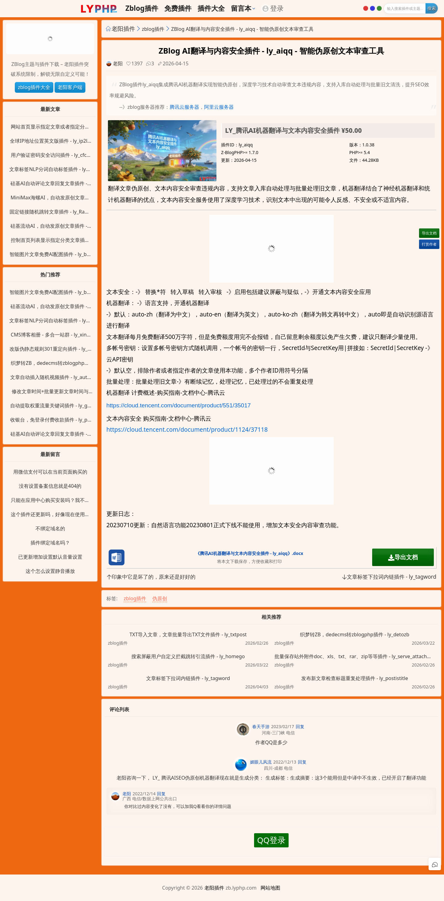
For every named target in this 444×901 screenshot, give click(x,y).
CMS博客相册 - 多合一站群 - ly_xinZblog (50, 335)
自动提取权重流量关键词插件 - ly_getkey (50, 406)
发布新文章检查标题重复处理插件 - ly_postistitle (354, 678)
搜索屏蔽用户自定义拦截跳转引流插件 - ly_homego (188, 656)
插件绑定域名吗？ (50, 542)
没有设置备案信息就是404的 (50, 486)
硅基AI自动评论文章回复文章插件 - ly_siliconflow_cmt (50, 183)
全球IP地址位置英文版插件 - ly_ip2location (50, 141)
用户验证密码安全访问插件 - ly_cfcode (50, 155)
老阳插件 (123, 28)
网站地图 (270, 887)
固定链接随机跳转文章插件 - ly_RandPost (50, 212)
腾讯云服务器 (184, 107)
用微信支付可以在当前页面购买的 (50, 471)
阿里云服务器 (219, 107)
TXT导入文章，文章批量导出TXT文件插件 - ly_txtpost (188, 634)
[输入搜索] (411, 8)
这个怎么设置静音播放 (50, 571)
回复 (300, 726)
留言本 (241, 8)
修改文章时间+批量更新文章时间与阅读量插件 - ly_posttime (50, 391)
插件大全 (211, 8)
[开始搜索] (432, 8)
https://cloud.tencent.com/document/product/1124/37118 (187, 429)
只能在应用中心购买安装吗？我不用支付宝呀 (50, 500)
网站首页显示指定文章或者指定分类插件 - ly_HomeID (50, 127)
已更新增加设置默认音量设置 (50, 556)
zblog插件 (141, 8)
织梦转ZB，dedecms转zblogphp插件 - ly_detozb (354, 634)
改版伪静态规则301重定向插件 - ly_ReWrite (50, 349)
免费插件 (177, 8)
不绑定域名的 (50, 528)
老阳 (118, 63)
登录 (273, 8)
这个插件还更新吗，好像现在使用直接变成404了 (50, 514)
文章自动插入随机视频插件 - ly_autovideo (50, 377)
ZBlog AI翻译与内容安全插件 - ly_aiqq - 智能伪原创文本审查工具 (242, 29)
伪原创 (159, 598)
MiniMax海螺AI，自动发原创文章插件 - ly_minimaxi (49, 198)
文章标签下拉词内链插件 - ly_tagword (389, 576)
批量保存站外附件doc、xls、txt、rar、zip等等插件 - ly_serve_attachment (354, 656)
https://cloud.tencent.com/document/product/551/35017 (178, 405)
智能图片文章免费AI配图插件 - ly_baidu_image (50, 254)
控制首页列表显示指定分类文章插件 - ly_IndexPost (50, 240)
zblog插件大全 (34, 87)
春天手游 (260, 726)
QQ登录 (271, 840)
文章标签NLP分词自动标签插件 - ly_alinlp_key (50, 169)
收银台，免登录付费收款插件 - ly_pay (50, 420)
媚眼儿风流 (261, 762)
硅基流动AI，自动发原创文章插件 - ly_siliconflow (50, 226)
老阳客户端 (70, 87)
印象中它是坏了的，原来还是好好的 (150, 576)
